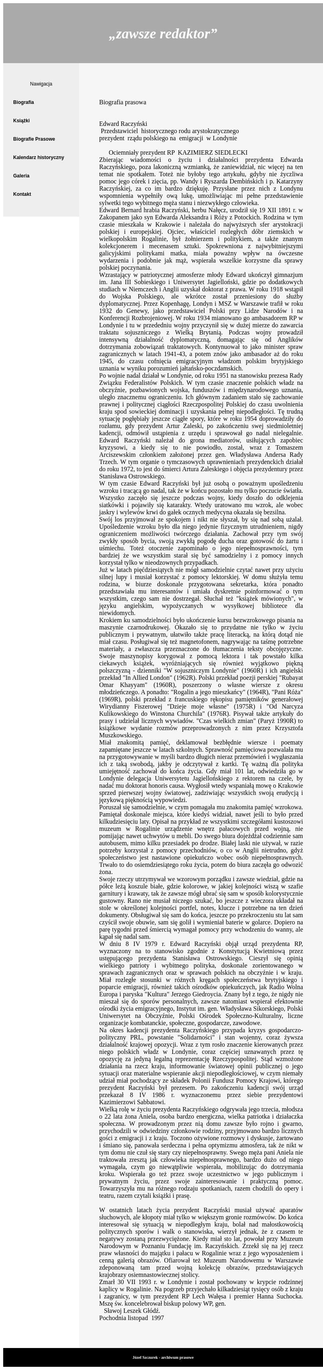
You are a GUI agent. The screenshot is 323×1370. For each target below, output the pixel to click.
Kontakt (22, 194)
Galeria (21, 176)
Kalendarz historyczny (38, 157)
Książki (21, 120)
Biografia (23, 102)
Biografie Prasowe (34, 139)
